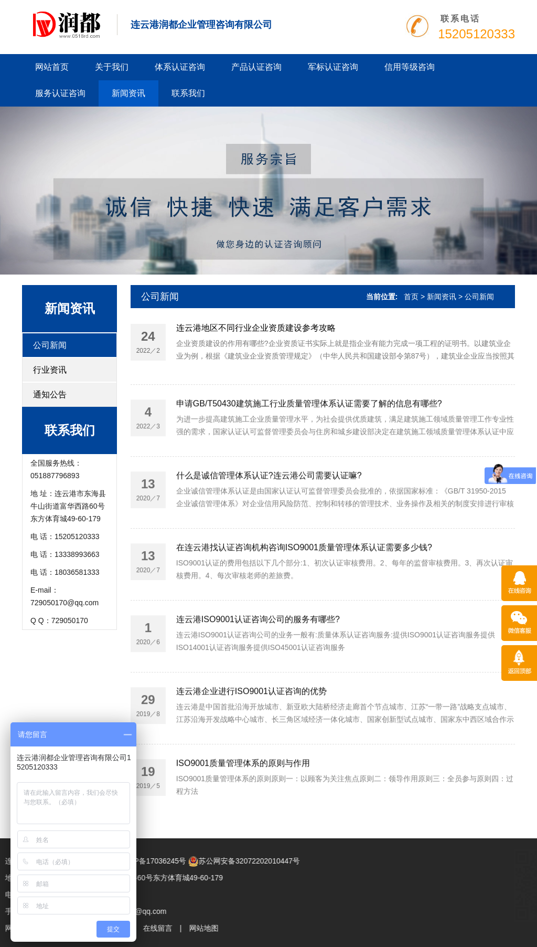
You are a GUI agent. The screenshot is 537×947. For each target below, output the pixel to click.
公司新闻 (50, 345)
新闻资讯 (128, 93)
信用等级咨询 (409, 66)
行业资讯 (50, 369)
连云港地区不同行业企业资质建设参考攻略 (256, 327)
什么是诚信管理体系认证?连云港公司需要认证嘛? (269, 516)
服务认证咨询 (60, 93)
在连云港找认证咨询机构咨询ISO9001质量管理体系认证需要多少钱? (304, 588)
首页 (411, 296)
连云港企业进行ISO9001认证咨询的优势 (251, 732)
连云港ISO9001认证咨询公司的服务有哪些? (258, 660)
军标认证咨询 (333, 66)
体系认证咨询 (180, 66)
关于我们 (111, 66)
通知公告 (50, 394)
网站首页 (52, 66)
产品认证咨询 (256, 66)
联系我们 (188, 93)
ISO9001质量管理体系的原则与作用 (243, 804)
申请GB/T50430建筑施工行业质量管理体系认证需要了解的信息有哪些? (309, 444)
